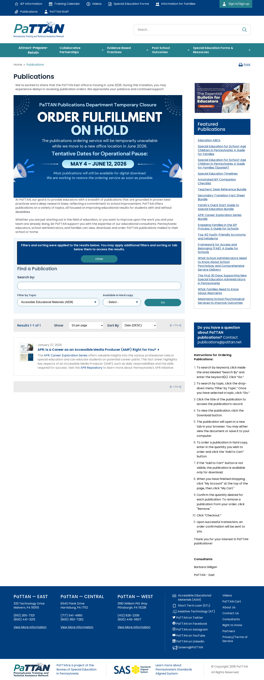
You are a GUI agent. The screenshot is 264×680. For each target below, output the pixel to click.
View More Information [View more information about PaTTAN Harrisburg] (76, 627)
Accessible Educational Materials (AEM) (192, 598)
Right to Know (232, 625)
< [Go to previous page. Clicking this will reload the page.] (174, 325)
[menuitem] (35, 50)
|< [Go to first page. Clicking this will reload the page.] (171, 325)
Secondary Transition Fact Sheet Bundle (221, 197)
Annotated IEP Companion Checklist (217, 181)
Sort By (113, 325)
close (99, 259)
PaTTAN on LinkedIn (188, 642)
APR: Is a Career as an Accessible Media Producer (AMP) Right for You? (97, 350)
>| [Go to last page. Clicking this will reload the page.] (180, 325)
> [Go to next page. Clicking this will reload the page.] (178, 325)
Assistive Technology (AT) (194, 611)
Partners (228, 631)
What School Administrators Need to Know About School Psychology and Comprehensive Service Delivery (222, 264)
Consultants (231, 619)
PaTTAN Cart (231, 602)
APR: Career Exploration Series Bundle (219, 217)
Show (58, 325)
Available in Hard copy (118, 295)
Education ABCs (209, 140)
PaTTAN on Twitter (188, 618)
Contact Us (230, 613)
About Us (228, 607)
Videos (227, 596)
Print (244, 64)
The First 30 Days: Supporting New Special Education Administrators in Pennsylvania (222, 279)
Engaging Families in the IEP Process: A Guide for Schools (218, 227)
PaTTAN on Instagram (190, 630)
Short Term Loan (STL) (191, 606)
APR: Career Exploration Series (65, 355)
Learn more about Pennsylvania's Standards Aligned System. (173, 669)
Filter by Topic (26, 295)
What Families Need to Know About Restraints (218, 291)
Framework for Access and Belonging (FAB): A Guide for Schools (218, 248)
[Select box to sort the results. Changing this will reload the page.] (139, 325)
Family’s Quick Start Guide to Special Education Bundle (218, 207)
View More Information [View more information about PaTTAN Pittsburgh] (134, 627)
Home (18, 64)
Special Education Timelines (218, 174)
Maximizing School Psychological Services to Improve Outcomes (221, 301)
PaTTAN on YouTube (189, 636)
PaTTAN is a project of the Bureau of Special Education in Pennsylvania (76, 669)
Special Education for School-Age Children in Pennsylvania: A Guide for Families (222, 150)
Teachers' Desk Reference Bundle (222, 189)
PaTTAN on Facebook (190, 624)
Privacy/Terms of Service (234, 639)
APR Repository (91, 368)
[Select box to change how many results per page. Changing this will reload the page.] (86, 325)
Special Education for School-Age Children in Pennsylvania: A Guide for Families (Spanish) (222, 164)
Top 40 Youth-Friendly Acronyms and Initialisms (222, 237)
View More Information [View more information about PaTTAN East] (30, 627)
